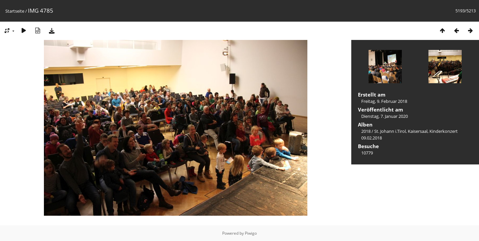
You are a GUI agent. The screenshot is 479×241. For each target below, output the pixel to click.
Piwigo (251, 233)
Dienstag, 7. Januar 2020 (384, 116)
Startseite (14, 11)
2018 (366, 131)
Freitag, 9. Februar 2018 (384, 101)
